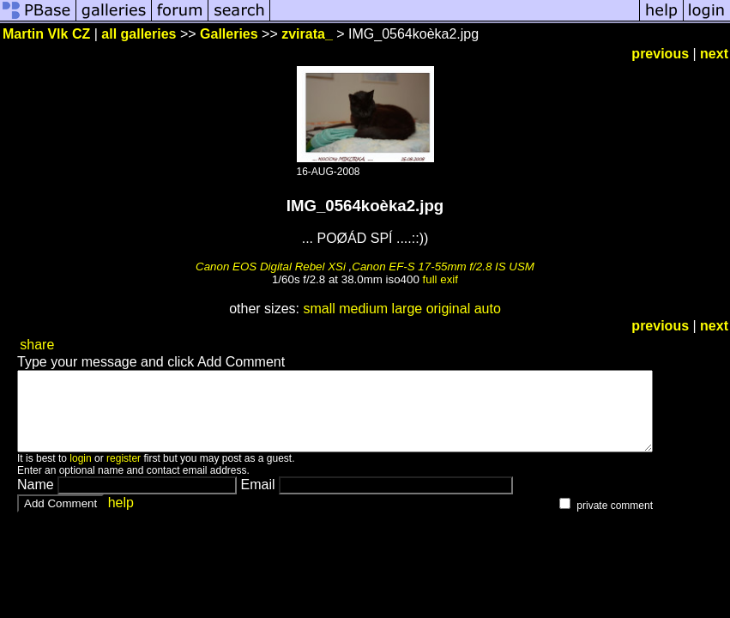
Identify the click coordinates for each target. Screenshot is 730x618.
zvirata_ (307, 34)
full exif (440, 279)
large (407, 308)
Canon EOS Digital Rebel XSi (271, 266)
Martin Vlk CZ (46, 34)
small (319, 308)
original (448, 308)
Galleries (229, 34)
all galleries (138, 34)
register (123, 474)
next (714, 53)
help (121, 518)
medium (363, 308)
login (80, 474)
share (37, 344)
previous (660, 53)
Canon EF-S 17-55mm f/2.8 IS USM (443, 266)
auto (487, 308)
